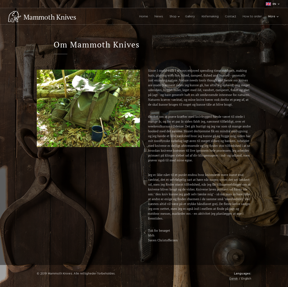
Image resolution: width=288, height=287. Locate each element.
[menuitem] (144, 16)
